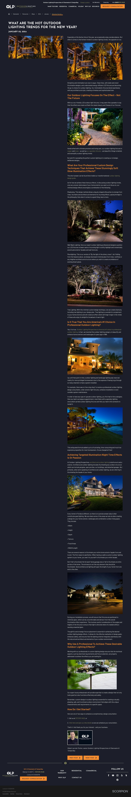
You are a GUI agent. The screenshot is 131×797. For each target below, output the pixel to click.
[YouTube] (113, 775)
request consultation (113, 6)
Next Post (91, 758)
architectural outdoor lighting (99, 462)
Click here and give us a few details (80, 723)
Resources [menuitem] (95, 6)
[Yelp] (122, 775)
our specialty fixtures (94, 151)
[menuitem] (6, 794)
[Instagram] (117, 775)
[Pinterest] (117, 780)
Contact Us (76, 777)
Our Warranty (96, 2)
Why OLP (62, 777)
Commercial (91, 771)
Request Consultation (33, 779)
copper (69, 151)
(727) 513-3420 (120, 2)
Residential (77, 771)
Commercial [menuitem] (72, 6)
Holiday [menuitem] (81, 6)
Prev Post (75, 758)
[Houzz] (126, 775)
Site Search (115, 2)
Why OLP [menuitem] (88, 6)
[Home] (20, 6)
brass (77, 151)
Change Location (85, 2)
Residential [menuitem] (63, 6)
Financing (106, 2)
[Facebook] (109, 775)
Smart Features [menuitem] (53, 6)
